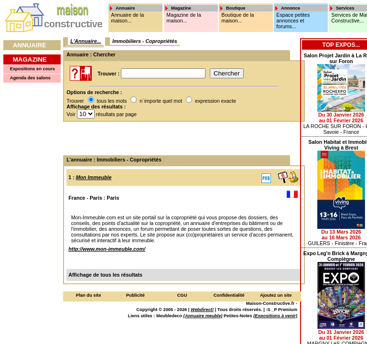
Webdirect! (202, 309)
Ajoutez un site (275, 295)
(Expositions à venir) (275, 315)
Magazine (30, 59)
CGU (182, 295)
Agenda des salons (30, 77)
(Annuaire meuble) (203, 315)
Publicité (135, 295)
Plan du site (88, 295)
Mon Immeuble (94, 177)
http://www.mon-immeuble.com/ (106, 249)
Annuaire (29, 45)
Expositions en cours (32, 68)
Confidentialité (229, 295)
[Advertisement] (180, 138)
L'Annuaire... (85, 41)
